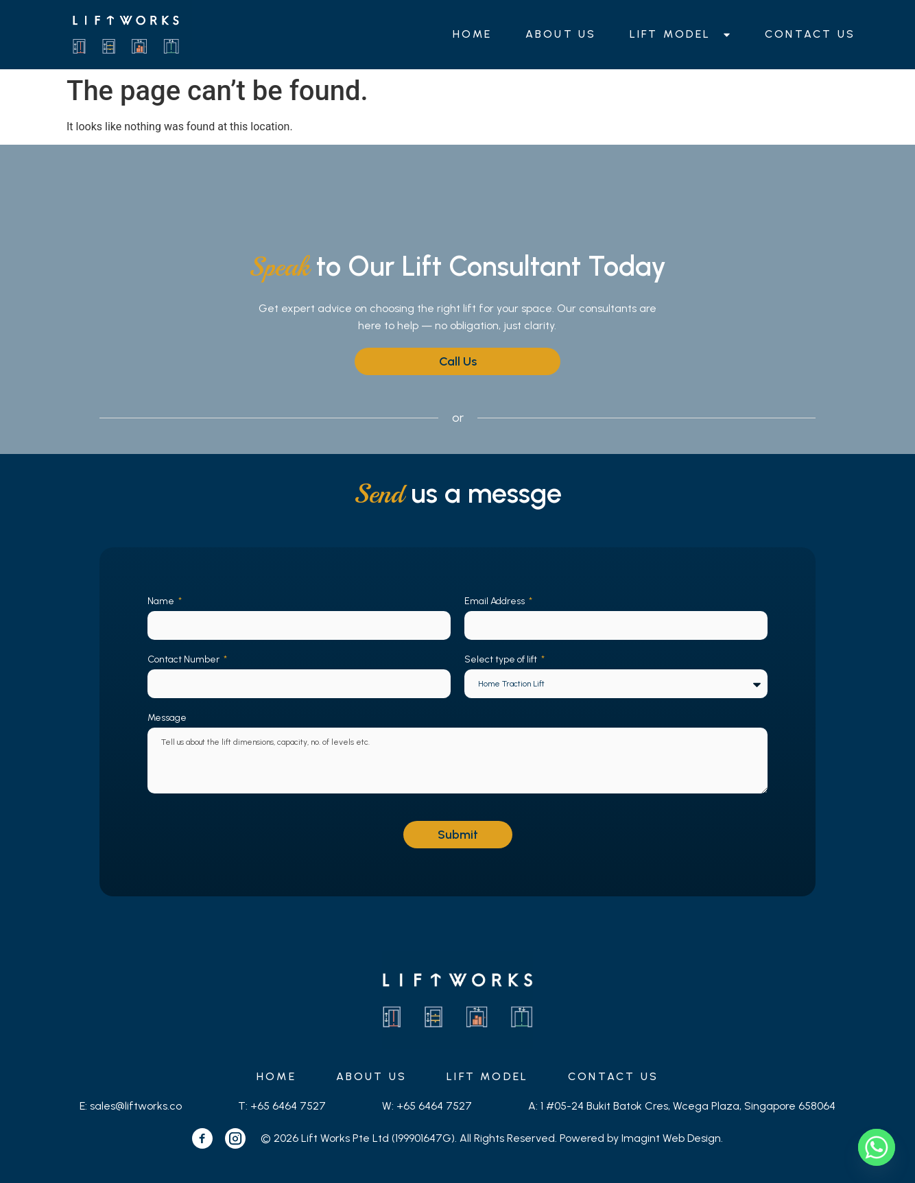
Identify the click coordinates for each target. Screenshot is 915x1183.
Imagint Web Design (671, 1138)
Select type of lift (501, 659)
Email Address (495, 601)
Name (161, 601)
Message (167, 718)
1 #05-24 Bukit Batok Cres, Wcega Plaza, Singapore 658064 (687, 1105)
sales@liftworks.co (136, 1105)
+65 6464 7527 (288, 1105)
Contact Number (184, 659)
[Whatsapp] (876, 1147)
